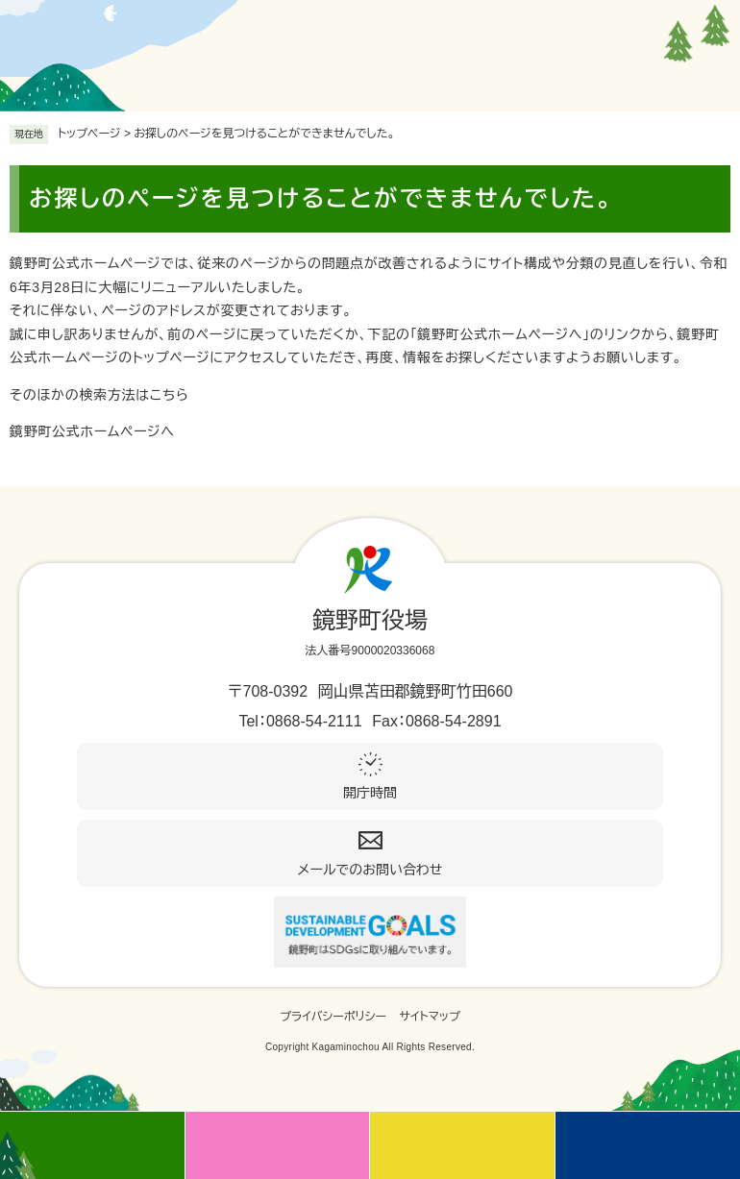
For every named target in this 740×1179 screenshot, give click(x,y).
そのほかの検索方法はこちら (99, 395)
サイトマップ (430, 1016)
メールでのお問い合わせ (370, 869)
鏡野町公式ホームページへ (92, 431)
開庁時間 (370, 792)
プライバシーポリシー (333, 1016)
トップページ (89, 133)
